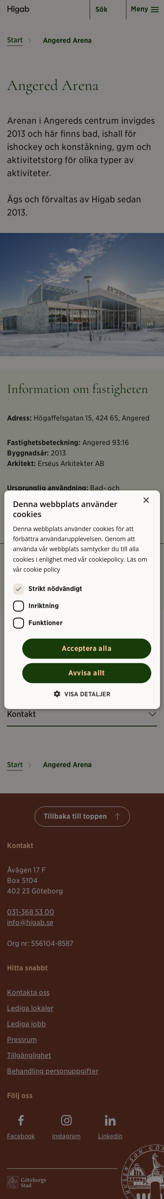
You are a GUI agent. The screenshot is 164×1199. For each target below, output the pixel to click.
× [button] (146, 500)
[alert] (82, 599)
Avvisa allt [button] (86, 673)
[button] (82, 694)
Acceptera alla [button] (87, 648)
